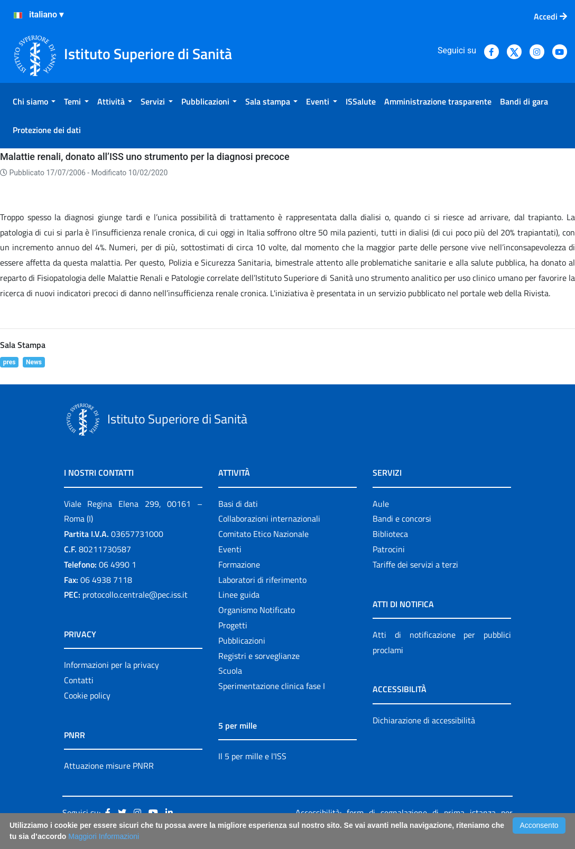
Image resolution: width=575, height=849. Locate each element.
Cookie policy (87, 695)
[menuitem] (34, 101)
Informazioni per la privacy (111, 664)
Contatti (79, 680)
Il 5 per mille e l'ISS (252, 756)
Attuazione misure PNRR (109, 765)
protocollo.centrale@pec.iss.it (135, 594)
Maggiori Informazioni (103, 836)
